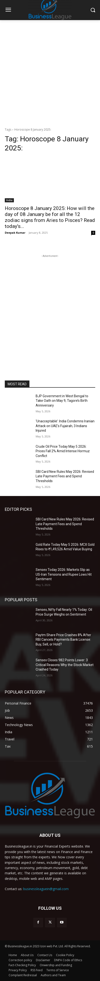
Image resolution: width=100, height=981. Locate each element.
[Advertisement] (50, 72)
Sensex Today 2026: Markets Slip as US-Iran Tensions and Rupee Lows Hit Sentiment (64, 574)
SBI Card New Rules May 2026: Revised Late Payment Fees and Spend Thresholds (65, 476)
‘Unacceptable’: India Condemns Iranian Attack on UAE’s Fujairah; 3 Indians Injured (65, 425)
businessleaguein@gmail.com (46, 889)
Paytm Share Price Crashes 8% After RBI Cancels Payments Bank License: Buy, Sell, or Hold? (63, 639)
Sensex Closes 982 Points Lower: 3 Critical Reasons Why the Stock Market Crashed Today (65, 664)
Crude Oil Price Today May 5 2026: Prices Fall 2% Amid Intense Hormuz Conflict (63, 451)
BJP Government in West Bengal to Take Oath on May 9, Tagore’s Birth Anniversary (62, 400)
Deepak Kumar (15, 232)
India (9, 200)
